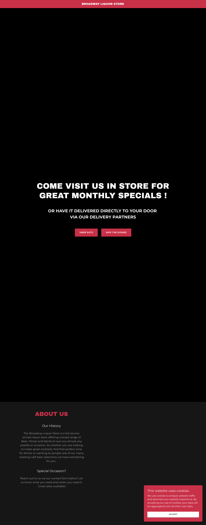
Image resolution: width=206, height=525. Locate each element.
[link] (103, 4)
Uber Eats (86, 232)
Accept (173, 514)
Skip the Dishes (116, 232)
